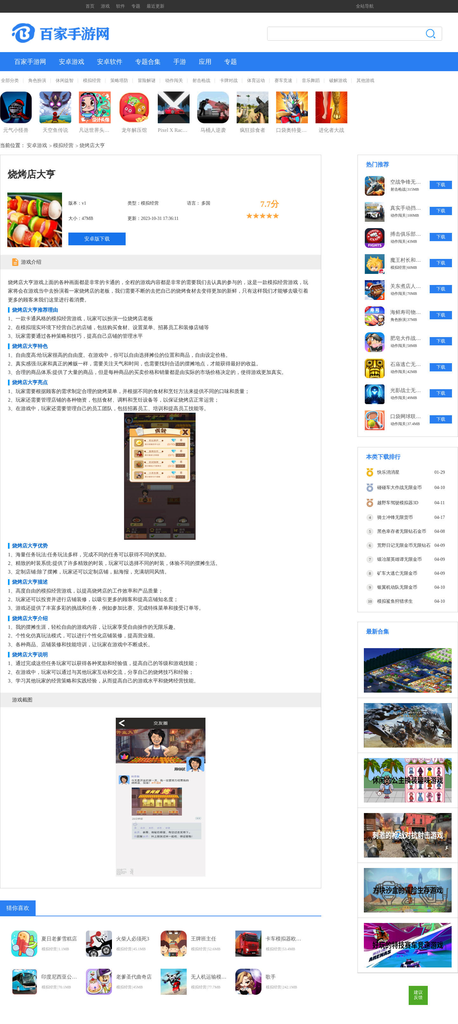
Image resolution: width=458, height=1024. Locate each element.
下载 (440, 184)
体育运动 (256, 80)
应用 (205, 61)
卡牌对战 (229, 80)
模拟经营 (92, 80)
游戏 (105, 6)
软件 (120, 6)
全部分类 (10, 80)
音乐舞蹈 (311, 80)
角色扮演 (37, 80)
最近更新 (155, 6)
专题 (135, 6)
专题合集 (148, 61)
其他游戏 (365, 80)
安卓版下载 (97, 238)
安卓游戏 (71, 61)
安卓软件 (109, 61)
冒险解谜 (147, 80)
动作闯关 (174, 80)
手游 (179, 61)
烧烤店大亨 (92, 145)
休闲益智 (64, 80)
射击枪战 (201, 80)
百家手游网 (30, 61)
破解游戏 (338, 80)
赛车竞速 (283, 80)
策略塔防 (119, 80)
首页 (90, 6)
